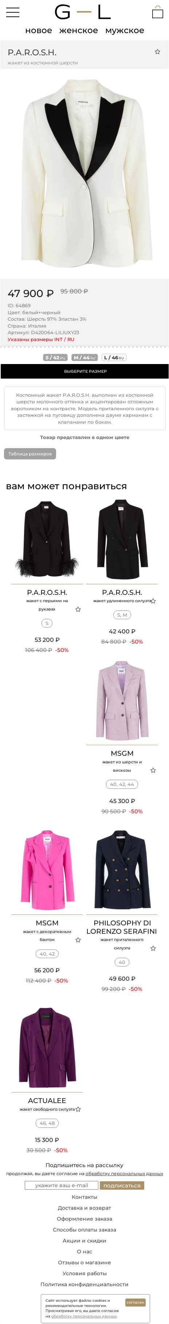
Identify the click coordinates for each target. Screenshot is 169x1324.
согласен (135, 1302)
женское (78, 30)
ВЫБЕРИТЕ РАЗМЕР (85, 371)
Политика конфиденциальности (84, 1284)
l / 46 (114, 357)
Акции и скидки (84, 1240)
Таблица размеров (30, 454)
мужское (124, 30)
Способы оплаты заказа (84, 1229)
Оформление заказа (84, 1219)
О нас (84, 1251)
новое (38, 30)
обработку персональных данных (124, 1173)
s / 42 (55, 357)
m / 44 (84, 357)
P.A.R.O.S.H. (32, 52)
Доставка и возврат (84, 1208)
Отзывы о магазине (84, 1262)
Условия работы (85, 1273)
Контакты (84, 1197)
